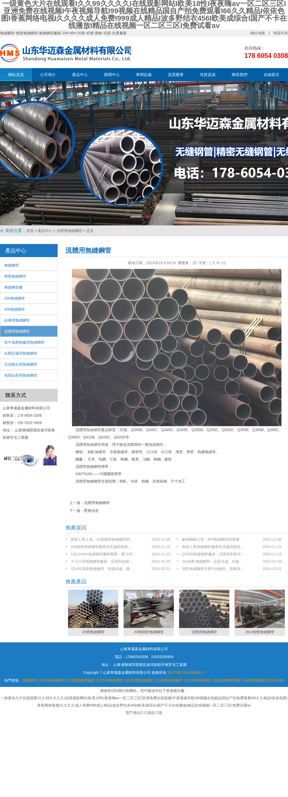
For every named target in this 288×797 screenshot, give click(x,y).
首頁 (30, 231)
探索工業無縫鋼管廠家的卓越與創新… (213, 547)
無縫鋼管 (11, 265)
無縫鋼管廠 (13, 287)
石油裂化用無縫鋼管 (20, 364)
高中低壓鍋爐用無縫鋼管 (24, 342)
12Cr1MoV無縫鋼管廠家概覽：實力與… (103, 554)
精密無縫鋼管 (15, 276)
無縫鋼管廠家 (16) (88, 680)
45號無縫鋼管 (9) (260, 680)
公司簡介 (48, 74)
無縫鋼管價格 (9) (232, 680)
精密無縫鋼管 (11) (175, 680)
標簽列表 (280, 33)
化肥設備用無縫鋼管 (20, 353)
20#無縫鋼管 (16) (117, 680)
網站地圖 (257, 33)
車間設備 (144, 74)
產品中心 (80, 74)
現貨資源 (207, 74)
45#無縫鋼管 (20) (59, 680)
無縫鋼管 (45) (34, 680)
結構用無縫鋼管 (17, 320)
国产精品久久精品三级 (144, 713)
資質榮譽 (176, 74)
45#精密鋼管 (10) (204, 680)
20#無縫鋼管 (14, 298)
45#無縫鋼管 (14, 309)
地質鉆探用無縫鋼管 (20, 375)
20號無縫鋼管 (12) (146, 680)
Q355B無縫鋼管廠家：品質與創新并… (213, 554)
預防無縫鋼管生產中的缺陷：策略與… (213, 569)
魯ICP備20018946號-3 (185, 672)
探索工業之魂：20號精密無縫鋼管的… (102, 539)
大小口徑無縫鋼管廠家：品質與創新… (102, 561)
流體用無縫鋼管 (69, 231)
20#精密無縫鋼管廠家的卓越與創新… (101, 547)
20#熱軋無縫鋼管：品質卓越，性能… (212, 561)
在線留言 (271, 74)
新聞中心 (112, 74)
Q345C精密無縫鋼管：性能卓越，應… (102, 569)
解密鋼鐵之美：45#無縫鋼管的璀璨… (212, 539)
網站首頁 (16, 74)
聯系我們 (239, 74)
